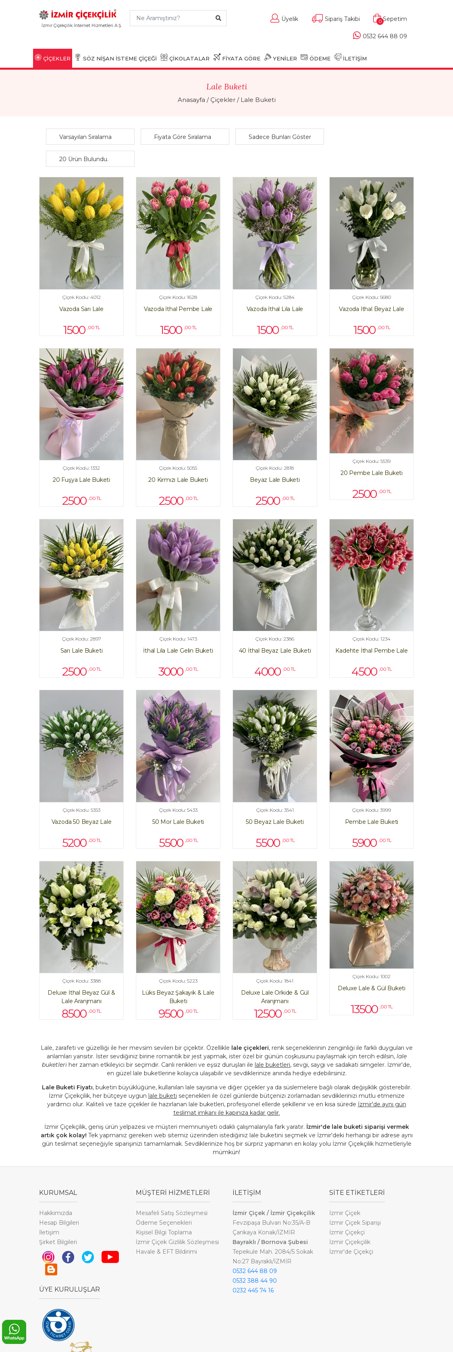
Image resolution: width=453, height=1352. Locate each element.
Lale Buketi (258, 100)
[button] (92, 137)
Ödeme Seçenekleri (164, 1222)
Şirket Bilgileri (58, 1242)
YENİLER (280, 58)
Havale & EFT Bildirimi (166, 1251)
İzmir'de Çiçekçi (351, 1251)
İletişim (49, 1232)
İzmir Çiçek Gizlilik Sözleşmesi (177, 1242)
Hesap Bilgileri (59, 1222)
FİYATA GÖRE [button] (236, 58)
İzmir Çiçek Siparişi (355, 1222)
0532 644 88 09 (255, 1271)
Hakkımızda (55, 1213)
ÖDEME (315, 58)
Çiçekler (222, 100)
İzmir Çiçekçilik (349, 1242)
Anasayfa (191, 100)
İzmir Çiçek (344, 1213)
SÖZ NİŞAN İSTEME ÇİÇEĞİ (115, 58)
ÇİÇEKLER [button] (53, 58)
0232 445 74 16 (253, 1290)
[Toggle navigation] (81, 37)
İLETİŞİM (350, 58)
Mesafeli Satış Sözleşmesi (172, 1213)
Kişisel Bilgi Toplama (164, 1232)
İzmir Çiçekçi (347, 1232)
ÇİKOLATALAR (185, 58)
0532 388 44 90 (255, 1280)
